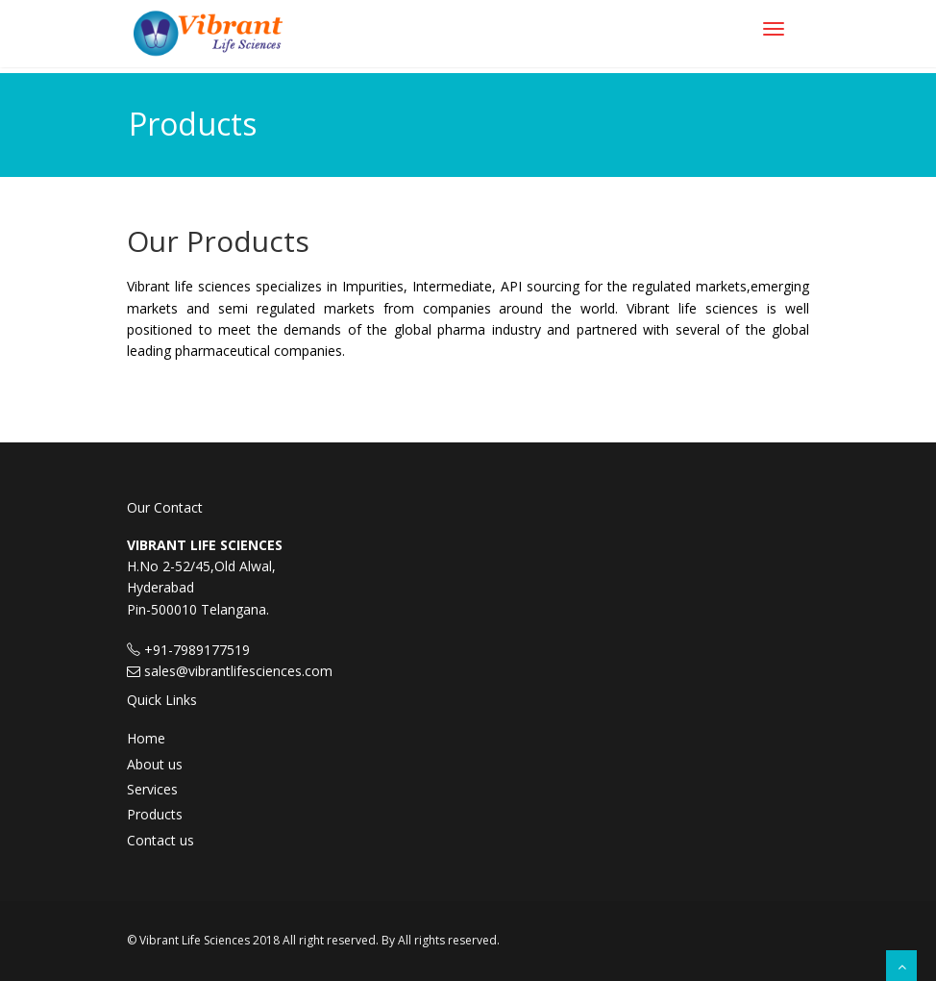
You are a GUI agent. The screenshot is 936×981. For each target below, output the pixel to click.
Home (146, 738)
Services (152, 789)
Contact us (160, 840)
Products (155, 814)
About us (155, 764)
